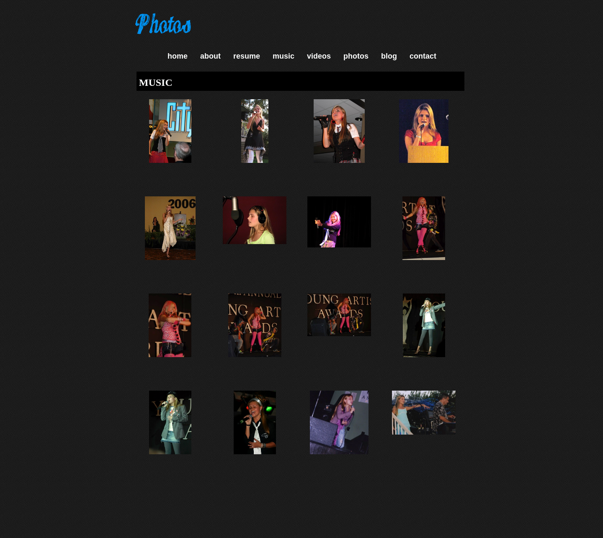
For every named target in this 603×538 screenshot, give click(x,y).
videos (319, 56)
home (178, 56)
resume (246, 56)
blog (389, 56)
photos (355, 56)
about (210, 56)
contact (423, 56)
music (283, 56)
